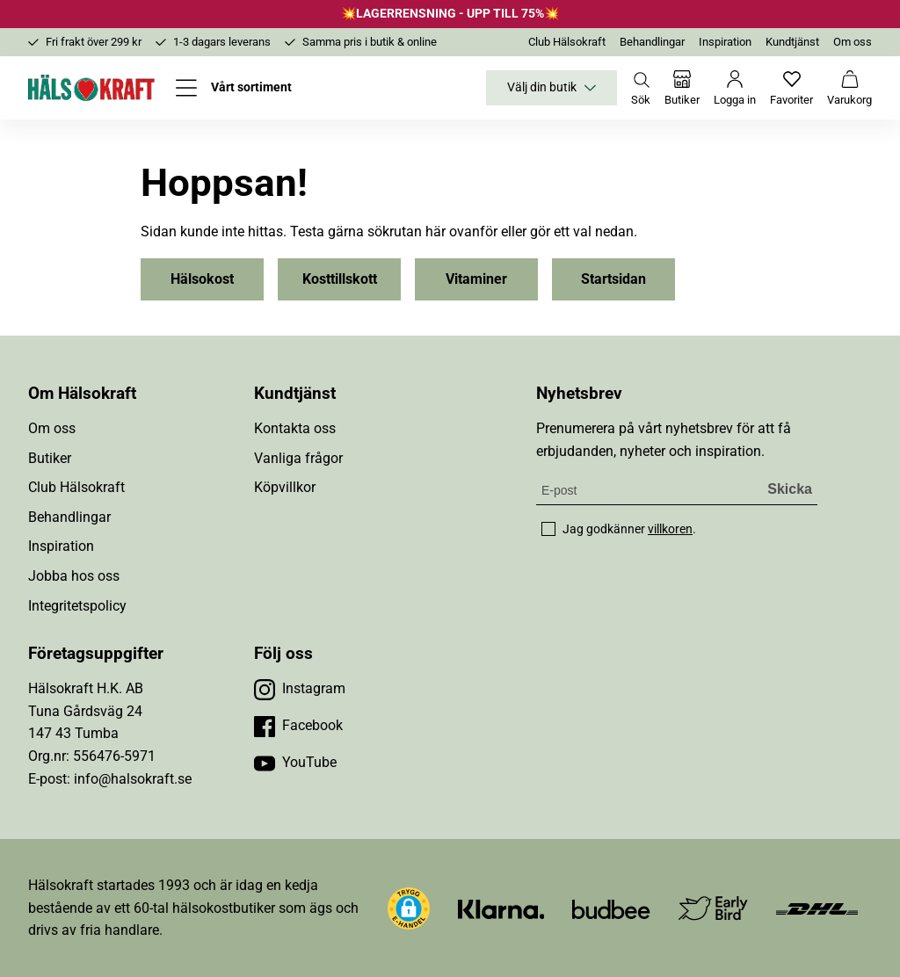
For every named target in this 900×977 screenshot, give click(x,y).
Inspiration (725, 41)
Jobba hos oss (74, 576)
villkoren (670, 529)
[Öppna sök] (640, 87)
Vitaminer (476, 279)
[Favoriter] (791, 87)
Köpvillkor (285, 487)
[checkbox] (548, 529)
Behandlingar (652, 41)
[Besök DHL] (817, 908)
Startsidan (613, 279)
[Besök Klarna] (501, 908)
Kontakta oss (295, 428)
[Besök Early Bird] (713, 907)
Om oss (852, 41)
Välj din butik (551, 88)
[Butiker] (682, 87)
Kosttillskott (339, 279)
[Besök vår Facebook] (298, 725)
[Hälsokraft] (91, 88)
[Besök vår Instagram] (299, 688)
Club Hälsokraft (567, 41)
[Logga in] (735, 87)
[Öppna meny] (234, 88)
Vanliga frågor (298, 458)
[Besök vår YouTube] (295, 762)
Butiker (49, 458)
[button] (409, 908)
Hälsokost (202, 279)
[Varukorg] (849, 87)
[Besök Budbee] (611, 908)
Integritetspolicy (77, 605)
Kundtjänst (792, 41)
